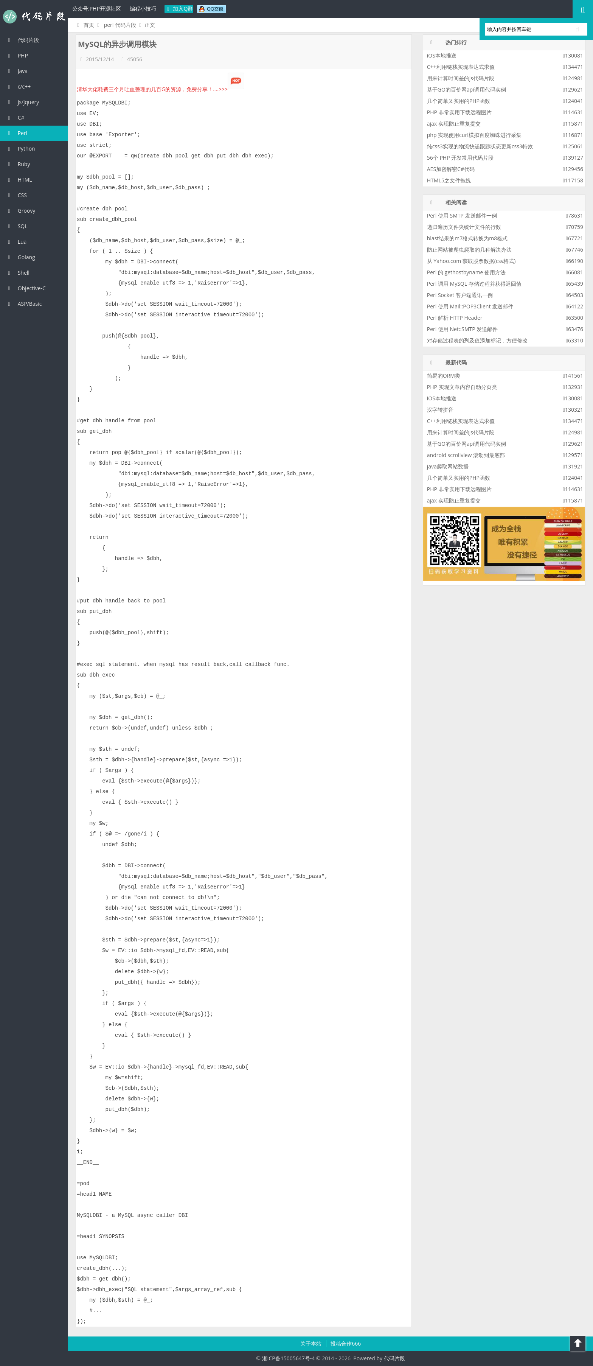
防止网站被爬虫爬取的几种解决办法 (469, 249)
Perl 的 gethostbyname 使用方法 (466, 272)
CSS (16, 195)
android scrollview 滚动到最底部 (466, 455)
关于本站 (311, 1343)
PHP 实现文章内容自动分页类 (462, 387)
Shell (17, 272)
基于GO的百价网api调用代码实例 (466, 89)
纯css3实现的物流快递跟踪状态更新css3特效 (480, 146)
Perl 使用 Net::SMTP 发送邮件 (462, 329)
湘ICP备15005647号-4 (288, 1358)
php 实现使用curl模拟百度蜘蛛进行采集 (474, 134)
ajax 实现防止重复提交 (454, 123)
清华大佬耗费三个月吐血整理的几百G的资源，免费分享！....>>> (160, 89)
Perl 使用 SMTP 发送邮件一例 (462, 215)
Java (17, 71)
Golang (20, 257)
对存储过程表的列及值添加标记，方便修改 (477, 340)
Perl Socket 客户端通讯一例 (460, 295)
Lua (16, 241)
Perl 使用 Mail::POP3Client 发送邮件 (470, 306)
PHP (17, 55)
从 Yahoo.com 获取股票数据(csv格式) (471, 260)
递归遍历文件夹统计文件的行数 (464, 226)
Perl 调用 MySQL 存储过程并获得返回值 (474, 283)
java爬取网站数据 (448, 466)
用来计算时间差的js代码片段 (460, 78)
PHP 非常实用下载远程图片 (459, 112)
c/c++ (18, 86)
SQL (17, 226)
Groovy (20, 210)
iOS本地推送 (441, 55)
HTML (19, 179)
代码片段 (34, 17)
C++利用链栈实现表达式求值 (461, 66)
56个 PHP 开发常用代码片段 (460, 157)
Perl (16, 133)
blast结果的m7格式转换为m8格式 (467, 238)
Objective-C (26, 288)
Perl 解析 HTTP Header (455, 317)
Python (20, 148)
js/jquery (22, 102)
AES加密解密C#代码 (451, 169)
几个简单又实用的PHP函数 (458, 100)
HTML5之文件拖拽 (449, 180)
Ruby (18, 164)
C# (15, 117)
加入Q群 (179, 8)
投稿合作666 (346, 1343)
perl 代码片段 (120, 24)
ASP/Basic (24, 303)
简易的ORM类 (443, 375)
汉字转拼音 (440, 409)
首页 (84, 24)
